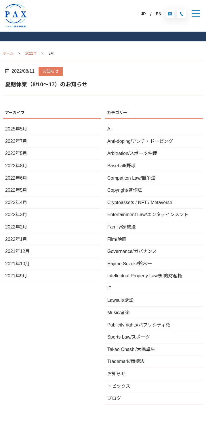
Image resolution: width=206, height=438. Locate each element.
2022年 (31, 53)
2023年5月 (16, 153)
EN (158, 13)
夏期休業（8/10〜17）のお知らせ (46, 84)
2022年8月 (16, 165)
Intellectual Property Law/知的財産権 (144, 275)
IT (109, 288)
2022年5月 (16, 190)
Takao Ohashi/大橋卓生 (131, 349)
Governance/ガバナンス (132, 251)
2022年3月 (16, 214)
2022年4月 (16, 202)
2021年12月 (17, 251)
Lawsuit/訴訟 (120, 300)
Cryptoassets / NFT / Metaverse (139, 202)
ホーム (8, 53)
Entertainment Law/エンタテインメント (147, 214)
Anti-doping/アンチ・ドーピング (140, 141)
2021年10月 (17, 263)
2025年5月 (16, 128)
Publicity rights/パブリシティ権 (138, 324)
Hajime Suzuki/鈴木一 (129, 263)
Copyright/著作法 (124, 190)
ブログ (114, 398)
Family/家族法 (121, 226)
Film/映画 (117, 239)
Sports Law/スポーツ (128, 337)
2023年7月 (16, 141)
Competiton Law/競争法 (131, 178)
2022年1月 (16, 239)
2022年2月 (16, 226)
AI (109, 128)
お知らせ (51, 71)
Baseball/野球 (121, 165)
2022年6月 (16, 178)
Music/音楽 (118, 312)
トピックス (118, 386)
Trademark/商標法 (125, 361)
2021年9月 (16, 275)
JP (143, 13)
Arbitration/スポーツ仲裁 (132, 153)
